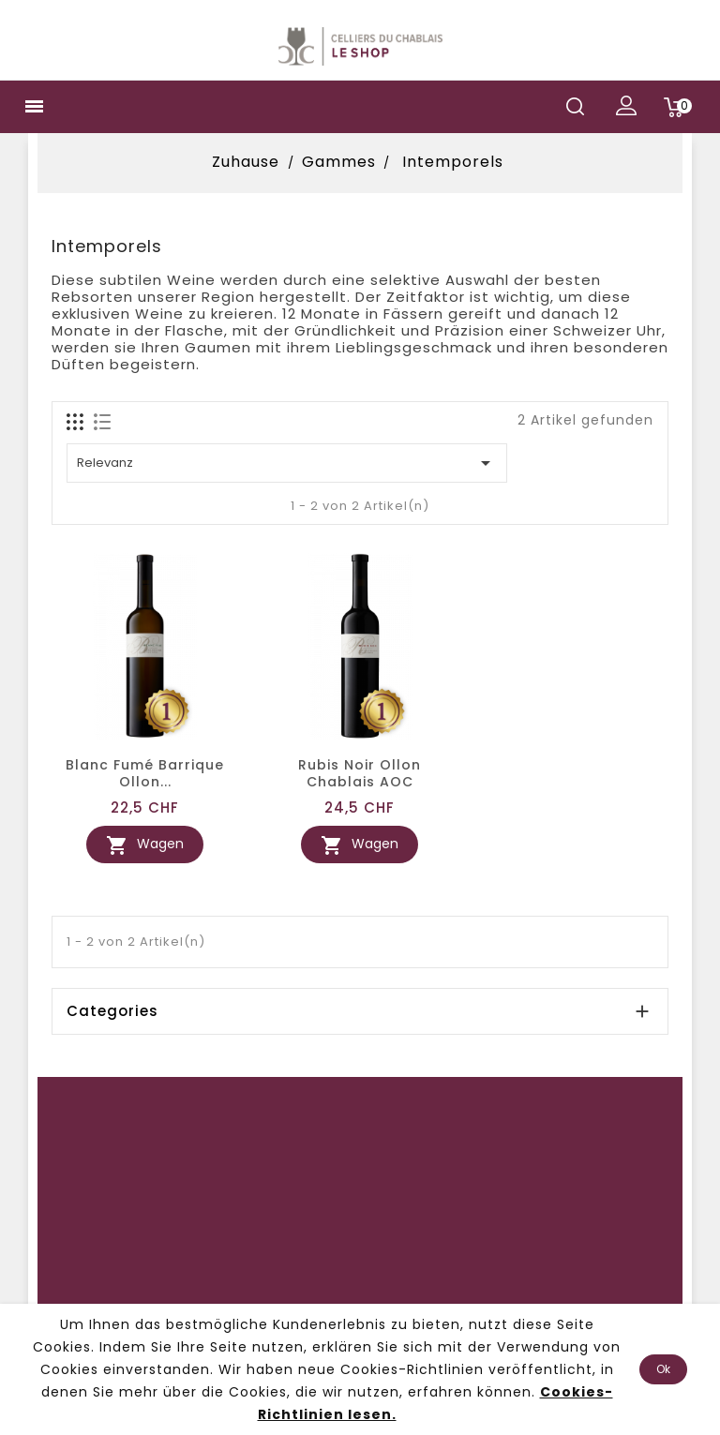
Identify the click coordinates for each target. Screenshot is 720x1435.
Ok (663, 1369)
